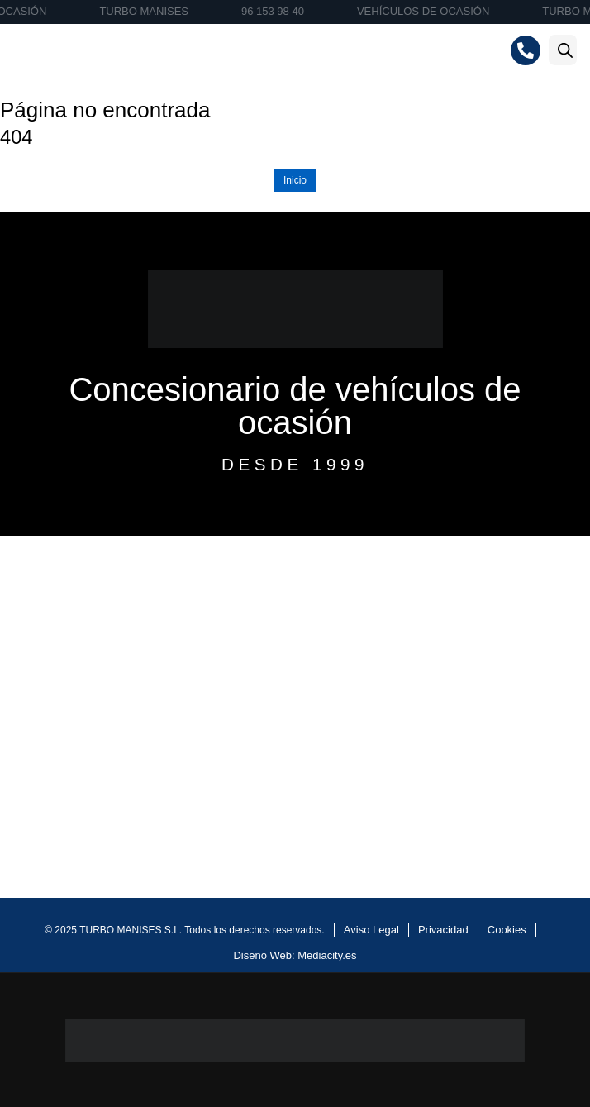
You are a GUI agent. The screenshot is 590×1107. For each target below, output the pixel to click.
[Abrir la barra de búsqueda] (565, 50)
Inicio (295, 180)
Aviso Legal (371, 929)
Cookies (507, 929)
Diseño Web (262, 955)
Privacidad (443, 929)
